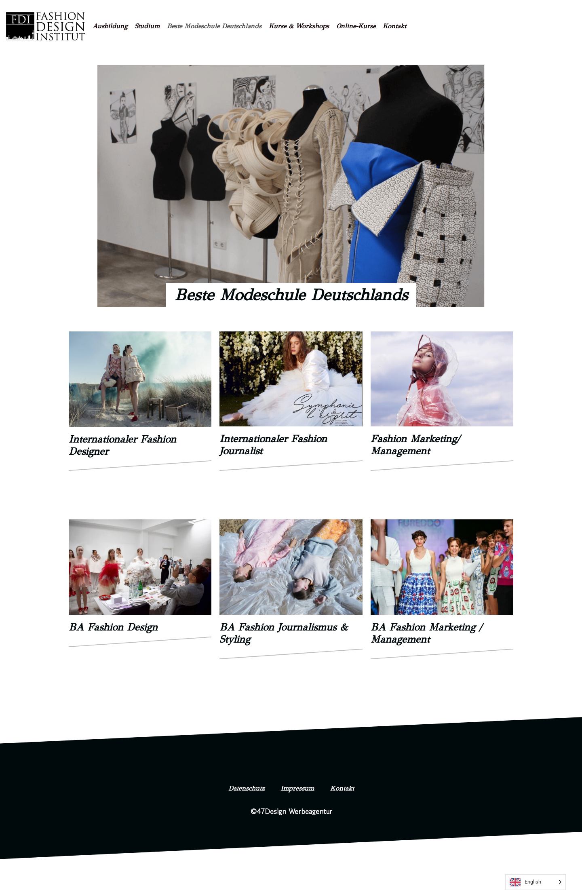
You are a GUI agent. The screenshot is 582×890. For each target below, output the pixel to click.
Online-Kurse (355, 26)
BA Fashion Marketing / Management (426, 633)
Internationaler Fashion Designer (122, 445)
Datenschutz (240, 788)
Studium (147, 26)
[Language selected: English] (535, 882)
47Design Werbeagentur (294, 811)
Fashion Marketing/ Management (415, 444)
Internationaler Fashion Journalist (273, 444)
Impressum (298, 788)
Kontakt (394, 26)
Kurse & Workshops (299, 26)
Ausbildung (110, 26)
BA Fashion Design (113, 627)
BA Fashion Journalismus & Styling (283, 633)
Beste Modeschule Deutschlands (214, 26)
